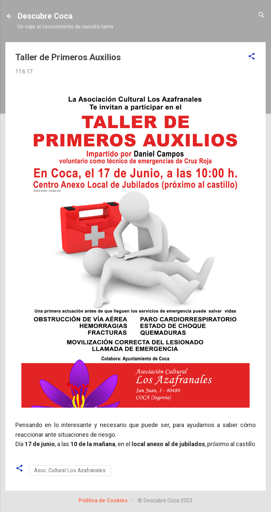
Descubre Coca (45, 16)
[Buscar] (262, 15)
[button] (252, 56)
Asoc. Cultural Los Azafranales (70, 470)
